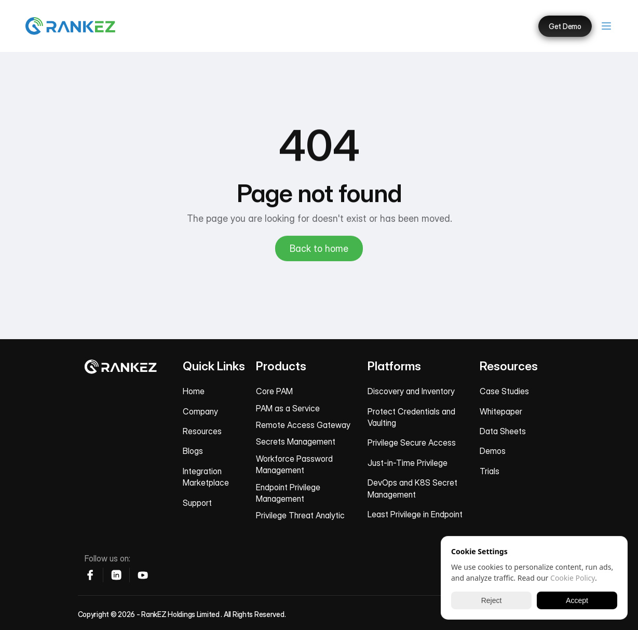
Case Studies (504, 391)
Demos (493, 451)
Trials (489, 471)
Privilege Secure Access (412, 442)
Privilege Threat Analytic (300, 515)
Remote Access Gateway (303, 425)
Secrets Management (295, 441)
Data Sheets (503, 431)
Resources (202, 431)
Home (194, 391)
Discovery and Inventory (411, 391)
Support (197, 503)
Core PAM (274, 391)
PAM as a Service (288, 408)
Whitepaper (501, 411)
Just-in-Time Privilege (407, 463)
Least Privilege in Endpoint (415, 514)
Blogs (193, 451)
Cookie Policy (572, 578)
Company (200, 411)
